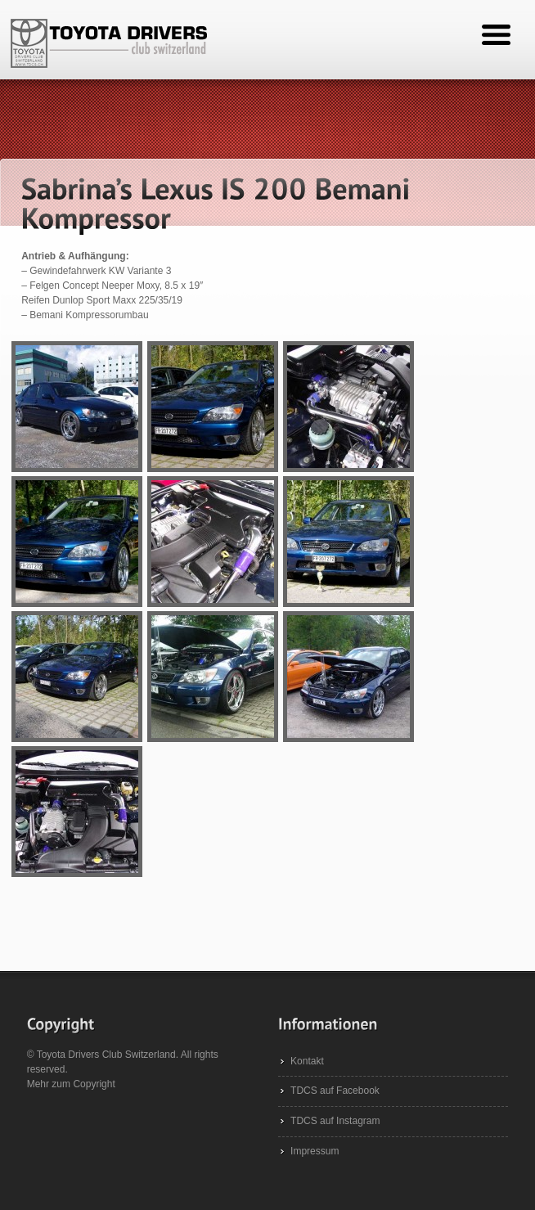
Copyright (94, 1084)
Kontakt (307, 1061)
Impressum (314, 1151)
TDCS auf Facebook (335, 1090)
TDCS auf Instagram (335, 1121)
